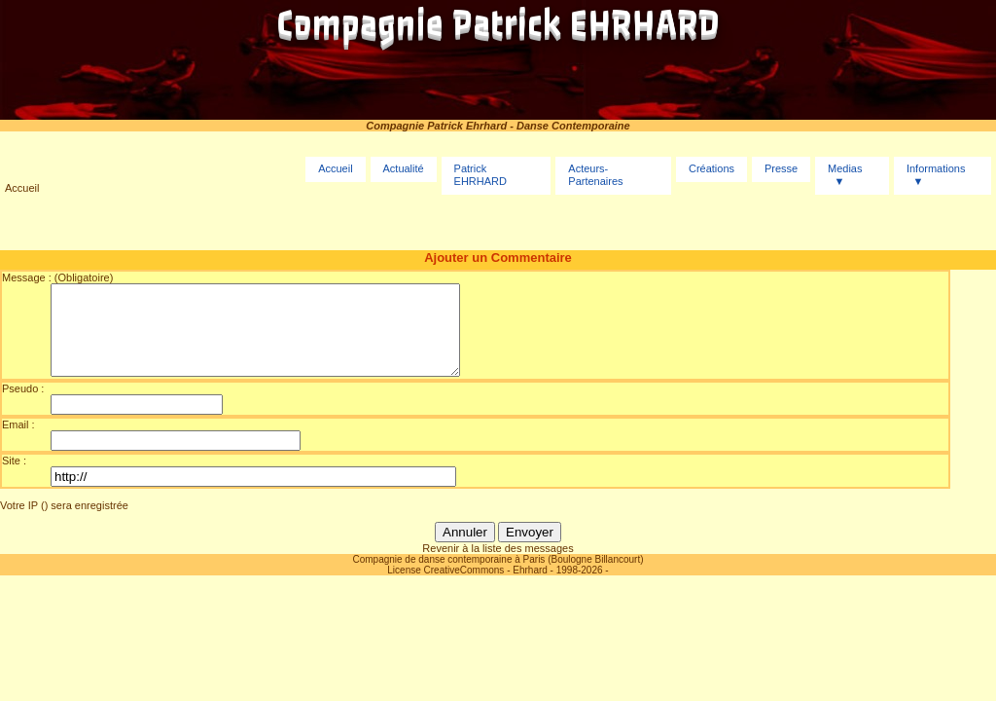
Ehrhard (530, 587)
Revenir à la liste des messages (497, 566)
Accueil (22, 188)
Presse (781, 168)
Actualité (402, 168)
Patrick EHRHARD (480, 175)
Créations (711, 168)
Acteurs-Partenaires (595, 175)
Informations (936, 168)
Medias (845, 168)
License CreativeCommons (445, 587)
